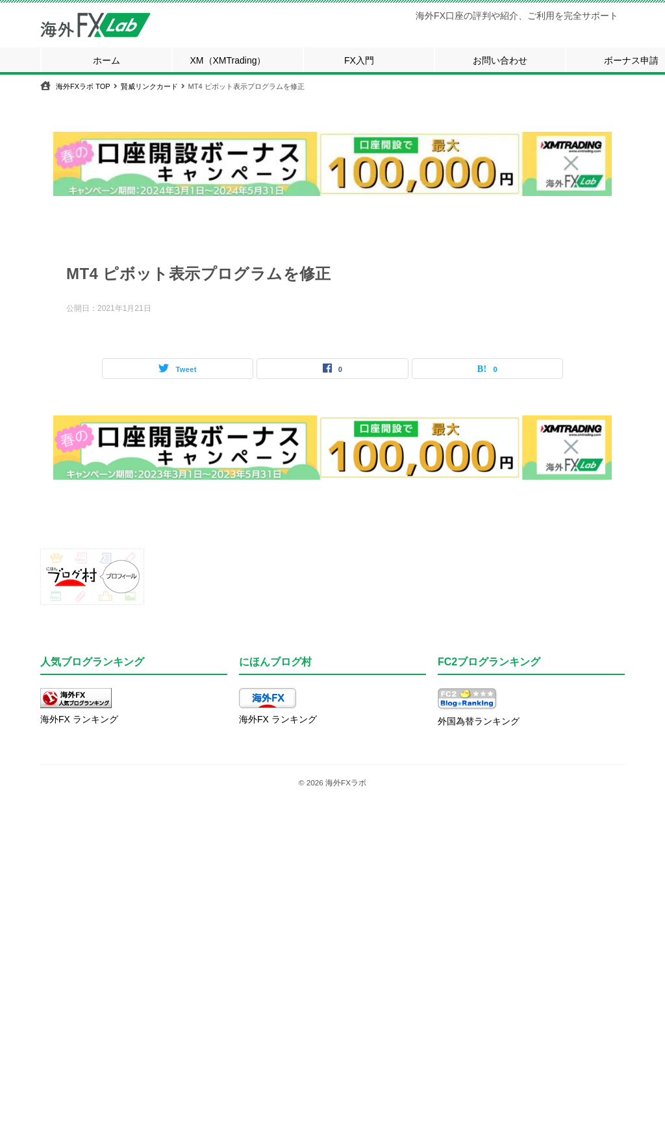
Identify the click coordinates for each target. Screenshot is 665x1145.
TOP (83, 86)
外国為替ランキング (479, 721)
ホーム (106, 60)
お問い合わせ (500, 60)
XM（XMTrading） (228, 60)
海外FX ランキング (79, 719)
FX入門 (359, 60)
